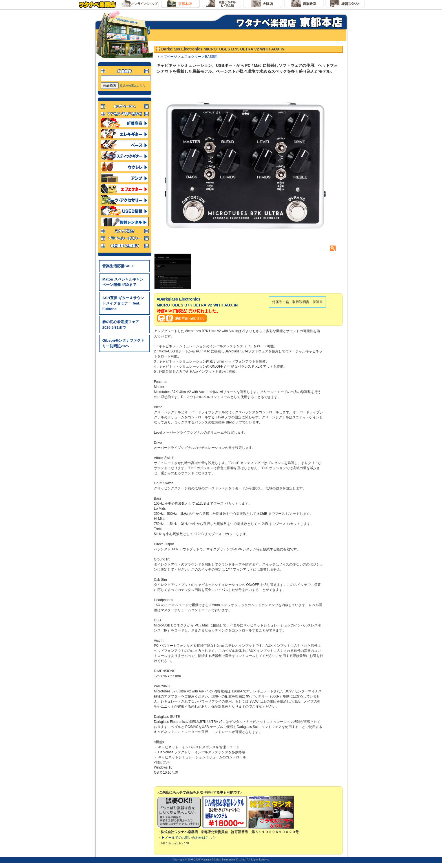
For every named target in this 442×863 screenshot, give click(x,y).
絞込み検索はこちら (132, 85)
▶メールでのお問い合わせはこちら (189, 838)
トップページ (167, 57)
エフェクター (191, 57)
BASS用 (211, 57)
